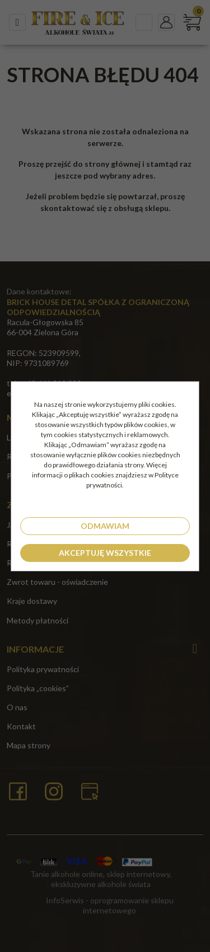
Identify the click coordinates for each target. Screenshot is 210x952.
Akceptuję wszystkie (105, 552)
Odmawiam (105, 526)
